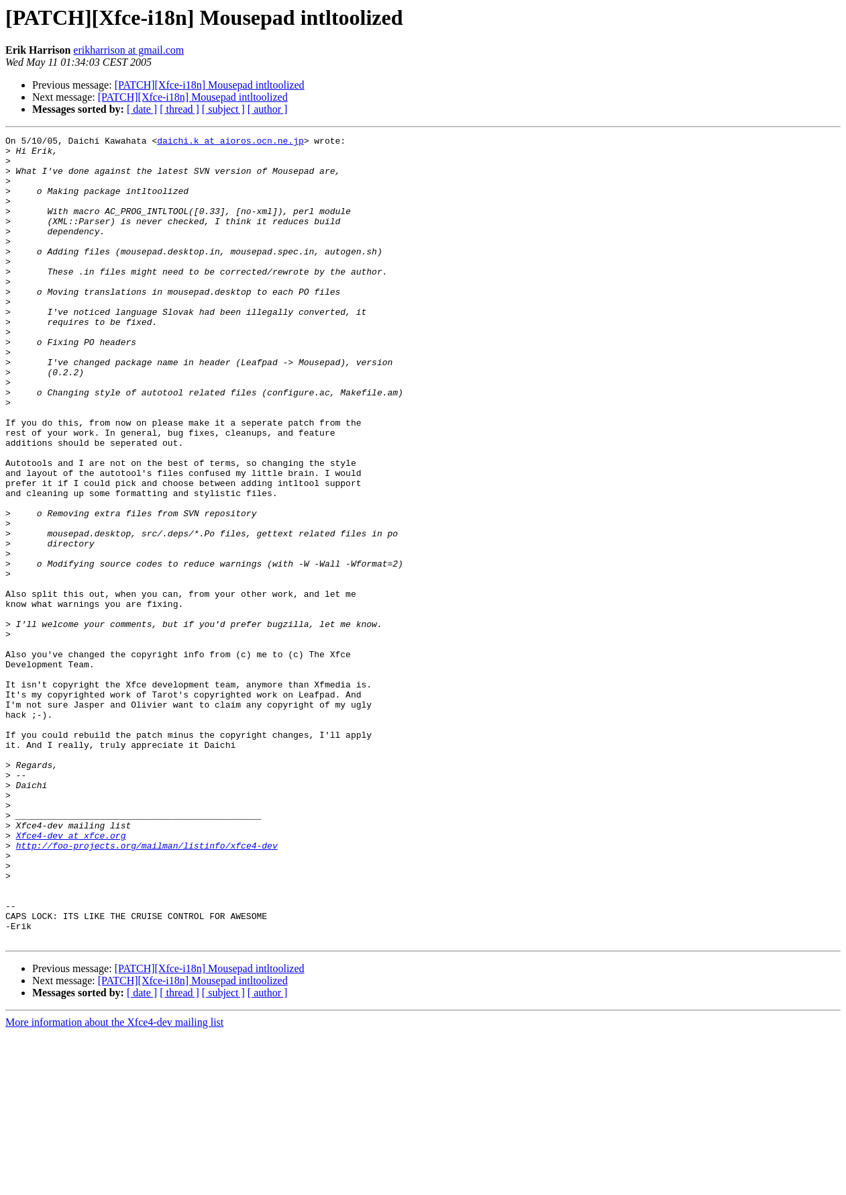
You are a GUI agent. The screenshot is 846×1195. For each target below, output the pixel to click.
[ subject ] (223, 109)
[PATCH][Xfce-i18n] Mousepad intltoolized (210, 85)
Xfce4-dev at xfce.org (71, 976)
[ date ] (142, 109)
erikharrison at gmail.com (128, 50)
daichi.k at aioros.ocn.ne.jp (230, 142)
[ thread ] (179, 109)
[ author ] (268, 109)
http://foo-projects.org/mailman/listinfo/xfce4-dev (147, 988)
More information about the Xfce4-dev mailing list (114, 1183)
